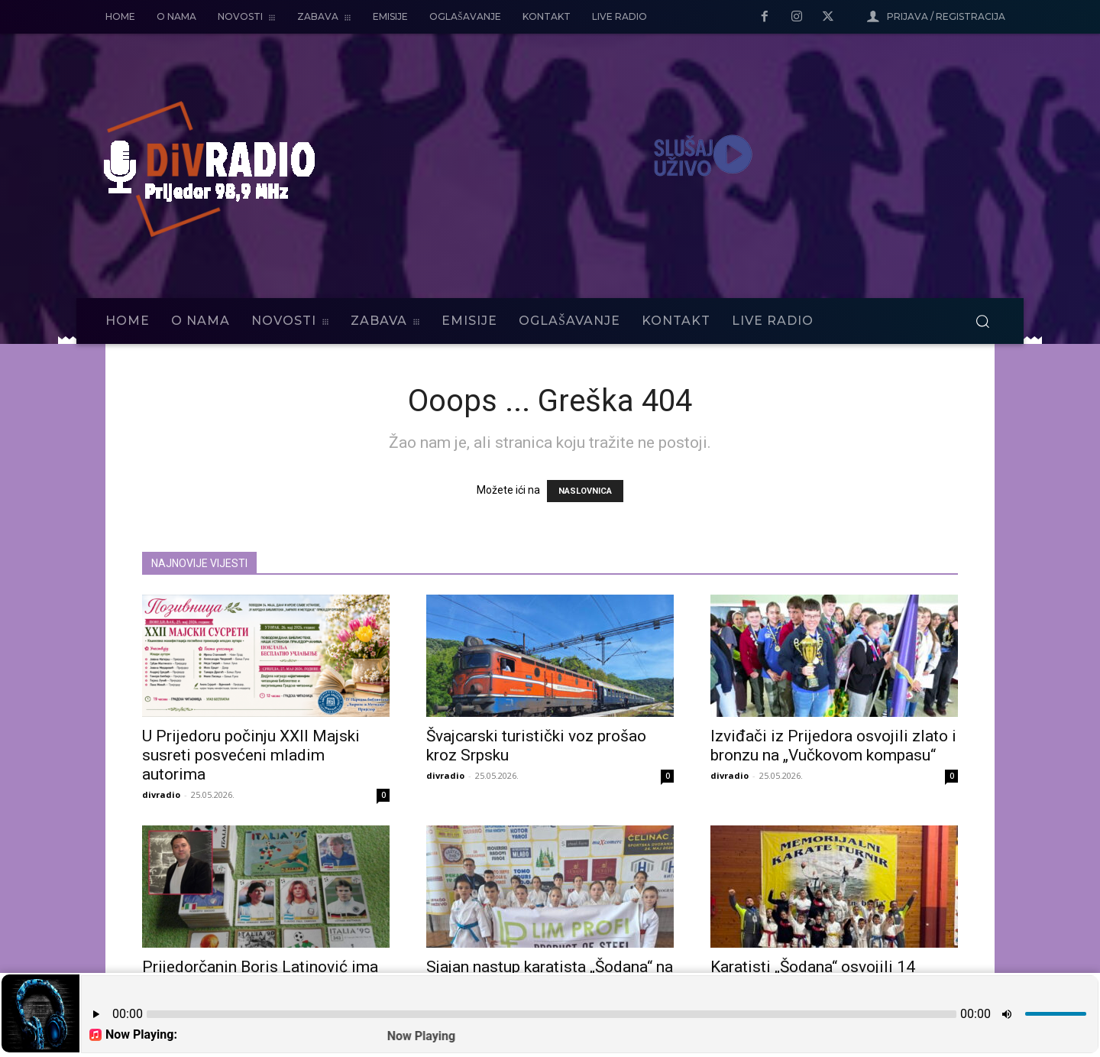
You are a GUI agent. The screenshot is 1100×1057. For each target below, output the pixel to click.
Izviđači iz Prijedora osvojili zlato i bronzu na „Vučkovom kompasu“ (833, 745)
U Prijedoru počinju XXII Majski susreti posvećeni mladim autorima (251, 755)
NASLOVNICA (585, 491)
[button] (982, 321)
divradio (161, 794)
